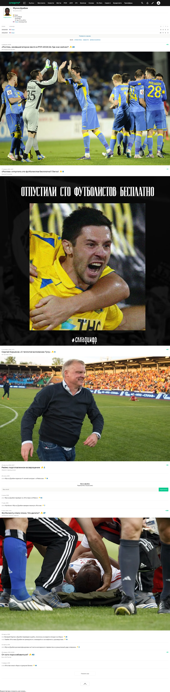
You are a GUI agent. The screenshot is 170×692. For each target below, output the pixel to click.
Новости (86, 40)
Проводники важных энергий (10, 515)
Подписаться (7, 17)
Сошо (16, 22)
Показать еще (85, 673)
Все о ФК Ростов (6, 657)
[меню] (24, 3)
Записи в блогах (95, 40)
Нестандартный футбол (8, 49)
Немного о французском (9, 470)
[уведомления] (147, 3)
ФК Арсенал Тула (6, 354)
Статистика (78, 40)
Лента (71, 40)
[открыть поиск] (142, 3)
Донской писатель (7, 174)
